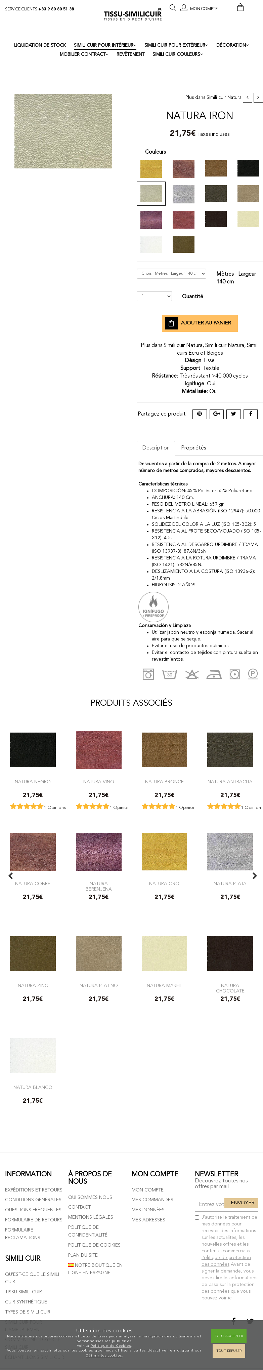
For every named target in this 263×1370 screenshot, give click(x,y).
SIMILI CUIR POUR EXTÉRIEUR (176, 45)
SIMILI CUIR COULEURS (177, 54)
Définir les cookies (104, 1355)
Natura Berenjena (99, 886)
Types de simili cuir (27, 1312)
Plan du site (83, 1255)
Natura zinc (33, 985)
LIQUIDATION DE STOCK (40, 45)
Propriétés (193, 448)
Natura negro (33, 782)
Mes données (148, 1210)
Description (156, 448)
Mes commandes (152, 1200)
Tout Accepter (229, 1336)
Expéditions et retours (33, 1190)
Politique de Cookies (111, 1345)
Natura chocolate (230, 988)
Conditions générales (33, 1200)
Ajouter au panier (198, 323)
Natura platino (99, 985)
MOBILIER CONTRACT (84, 54)
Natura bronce (164, 782)
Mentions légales (90, 1217)
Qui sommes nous (90, 1197)
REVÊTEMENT (130, 54)
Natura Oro (164, 884)
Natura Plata (230, 884)
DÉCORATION (232, 45)
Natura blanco (32, 1087)
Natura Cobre (32, 884)
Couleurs (155, 152)
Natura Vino (98, 782)
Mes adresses (148, 1220)
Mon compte (148, 1190)
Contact (79, 1207)
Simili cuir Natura (224, 97)
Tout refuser (229, 1351)
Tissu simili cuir (23, 1292)
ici (230, 1298)
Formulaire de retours (33, 1220)
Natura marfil (164, 985)
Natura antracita (230, 782)
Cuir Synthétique (26, 1302)
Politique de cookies (94, 1245)
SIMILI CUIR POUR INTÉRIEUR (105, 45)
